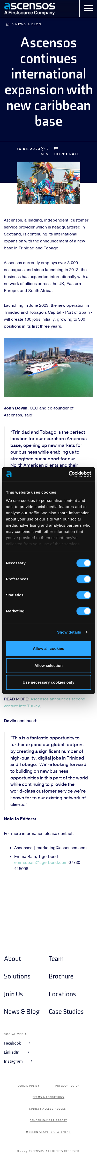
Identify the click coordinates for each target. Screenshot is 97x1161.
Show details (69, 632)
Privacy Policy (67, 1085)
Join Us (13, 994)
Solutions (17, 977)
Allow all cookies (48, 648)
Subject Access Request (48, 1108)
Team (56, 959)
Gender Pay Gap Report (48, 1120)
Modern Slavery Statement (48, 1132)
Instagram (18, 1061)
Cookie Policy (29, 1085)
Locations (62, 994)
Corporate (67, 151)
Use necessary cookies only (48, 682)
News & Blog (28, 24)
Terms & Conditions (48, 1097)
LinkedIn (16, 1052)
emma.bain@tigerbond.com (41, 862)
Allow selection (48, 665)
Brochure (61, 977)
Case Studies (66, 1012)
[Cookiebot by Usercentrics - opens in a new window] (69, 474)
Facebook (17, 1043)
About (12, 959)
